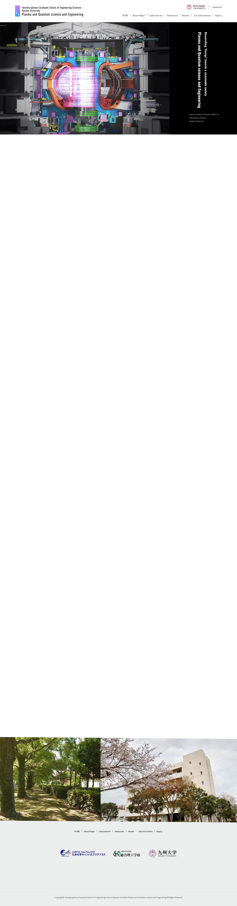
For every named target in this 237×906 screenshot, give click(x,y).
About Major (139, 15)
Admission (172, 15)
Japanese (217, 6)
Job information (202, 15)
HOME (125, 15)
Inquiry (218, 15)
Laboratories (156, 15)
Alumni (185, 15)
